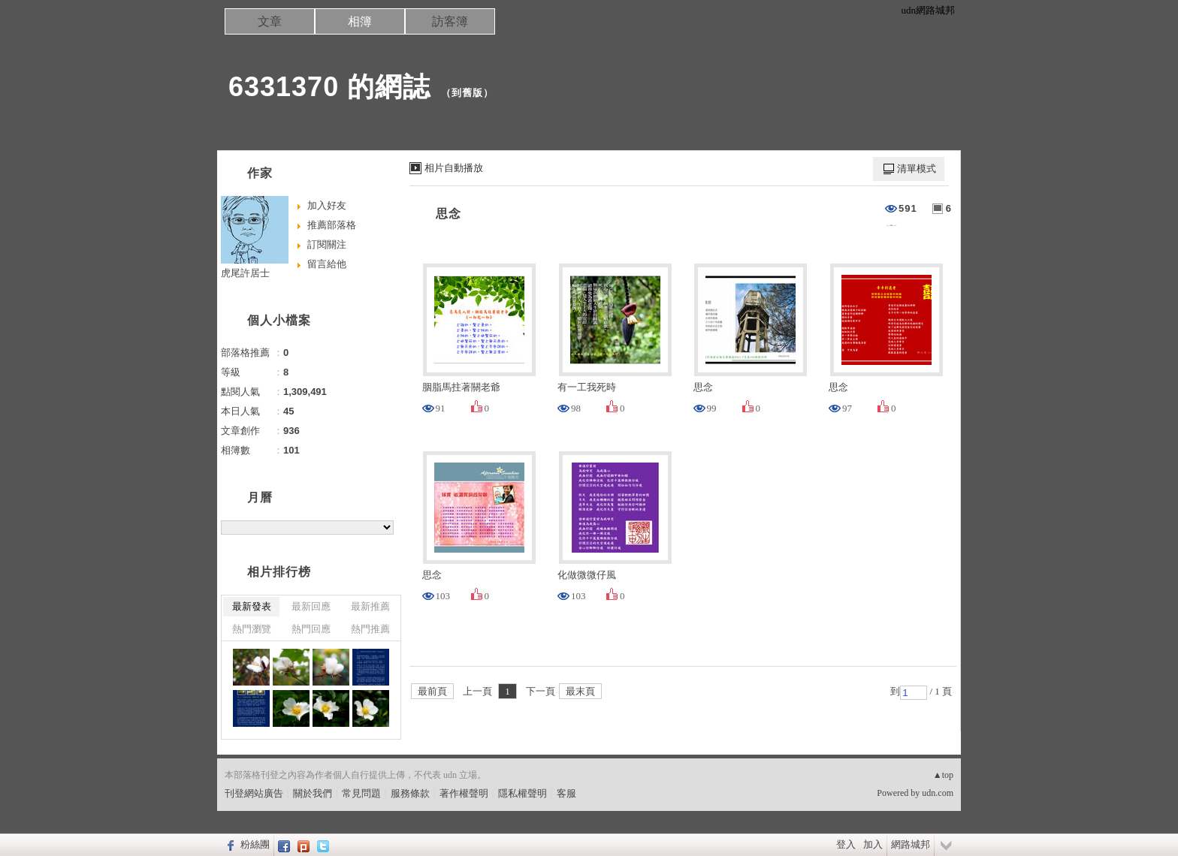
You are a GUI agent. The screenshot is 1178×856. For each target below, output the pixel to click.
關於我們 (312, 793)
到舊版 (467, 92)
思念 (448, 213)
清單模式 (916, 168)
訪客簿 (450, 21)
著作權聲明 (463, 793)
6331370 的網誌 (329, 86)
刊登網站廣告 (254, 793)
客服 (566, 793)
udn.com (937, 793)
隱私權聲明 (522, 793)
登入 (846, 844)
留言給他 (326, 264)
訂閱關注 (326, 244)
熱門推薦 (370, 628)
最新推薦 (370, 606)
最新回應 (311, 606)
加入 (873, 844)
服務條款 (410, 793)
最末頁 (580, 691)
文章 (270, 21)
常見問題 (361, 793)
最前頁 (432, 691)
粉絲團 (255, 844)
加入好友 (326, 205)
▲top (943, 775)
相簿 (360, 21)
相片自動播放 (453, 167)
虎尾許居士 (245, 273)
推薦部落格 (331, 225)
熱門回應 (311, 628)
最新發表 (251, 606)
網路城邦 (910, 844)
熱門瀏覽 (251, 628)
